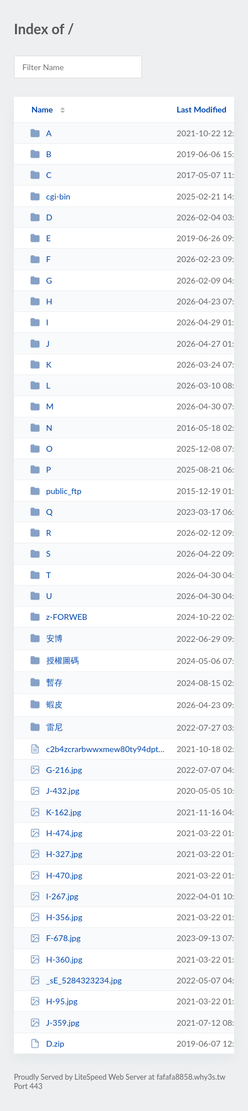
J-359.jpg (54, 1023)
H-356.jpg (56, 917)
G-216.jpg (56, 770)
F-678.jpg (55, 938)
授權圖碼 (54, 660)
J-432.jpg (54, 791)
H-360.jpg (56, 959)
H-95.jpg (54, 1001)
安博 (46, 638)
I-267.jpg (54, 896)
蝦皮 (46, 704)
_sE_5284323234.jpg (76, 980)
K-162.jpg (55, 812)
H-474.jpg (56, 833)
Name (42, 109)
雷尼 (46, 727)
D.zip (47, 1043)
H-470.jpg (56, 875)
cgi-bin (50, 196)
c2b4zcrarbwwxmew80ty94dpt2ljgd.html (98, 749)
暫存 (46, 682)
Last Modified (202, 109)
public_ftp (55, 491)
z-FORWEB (58, 617)
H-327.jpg (56, 854)
